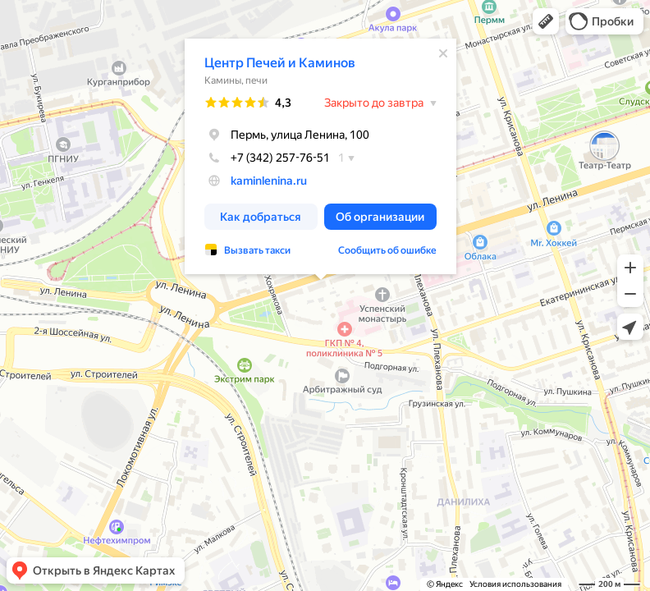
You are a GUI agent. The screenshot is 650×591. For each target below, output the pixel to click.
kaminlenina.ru (269, 180)
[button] (546, 21)
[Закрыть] (443, 53)
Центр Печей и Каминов (279, 63)
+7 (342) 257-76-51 (267, 157)
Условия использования (515, 584)
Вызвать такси (257, 250)
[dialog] (320, 156)
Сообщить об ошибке (387, 250)
